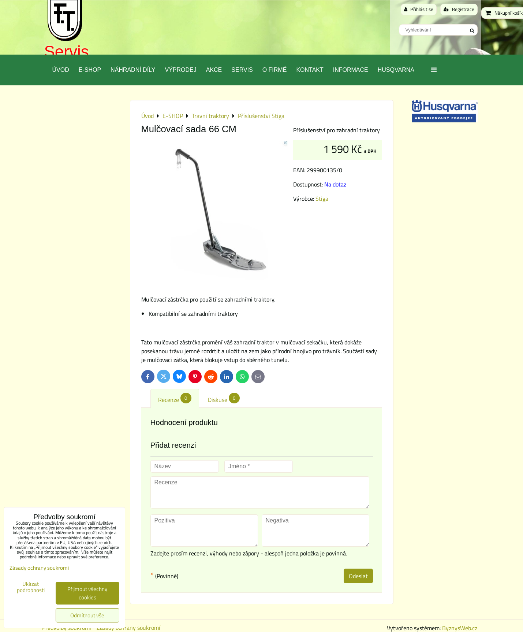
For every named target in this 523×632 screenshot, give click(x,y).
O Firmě (274, 70)
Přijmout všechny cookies (87, 593)
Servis (66, 51)
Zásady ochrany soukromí (39, 567)
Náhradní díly (133, 70)
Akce (214, 70)
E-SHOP (90, 70)
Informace (350, 70)
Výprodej (180, 70)
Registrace (459, 9)
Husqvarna (396, 70)
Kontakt (309, 70)
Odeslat (358, 576)
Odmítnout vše (87, 615)
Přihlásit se (418, 9)
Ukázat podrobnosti (31, 587)
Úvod (60, 70)
